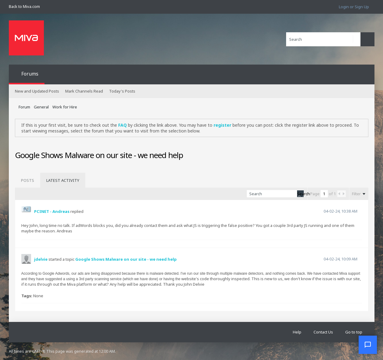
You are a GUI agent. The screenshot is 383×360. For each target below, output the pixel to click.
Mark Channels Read (84, 91)
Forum (24, 107)
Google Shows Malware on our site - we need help (126, 259)
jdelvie (41, 259)
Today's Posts (122, 91)
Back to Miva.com (24, 6)
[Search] (323, 39)
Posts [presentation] (27, 180)
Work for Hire (64, 107)
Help (297, 332)
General (41, 107)
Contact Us (323, 332)
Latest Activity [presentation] (62, 180)
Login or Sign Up (354, 6)
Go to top (353, 332)
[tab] (27, 180)
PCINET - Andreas (51, 211)
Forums (29, 73)
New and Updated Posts (37, 91)
